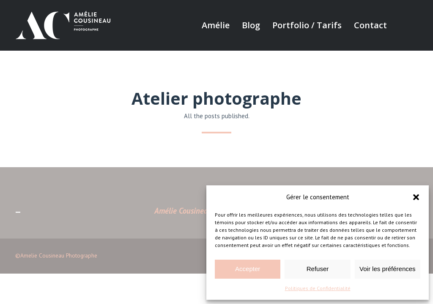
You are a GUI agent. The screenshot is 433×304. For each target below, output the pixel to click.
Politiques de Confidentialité (318, 288)
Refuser (318, 268)
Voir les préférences (387, 268)
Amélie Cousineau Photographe (204, 211)
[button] (416, 197)
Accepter (247, 268)
